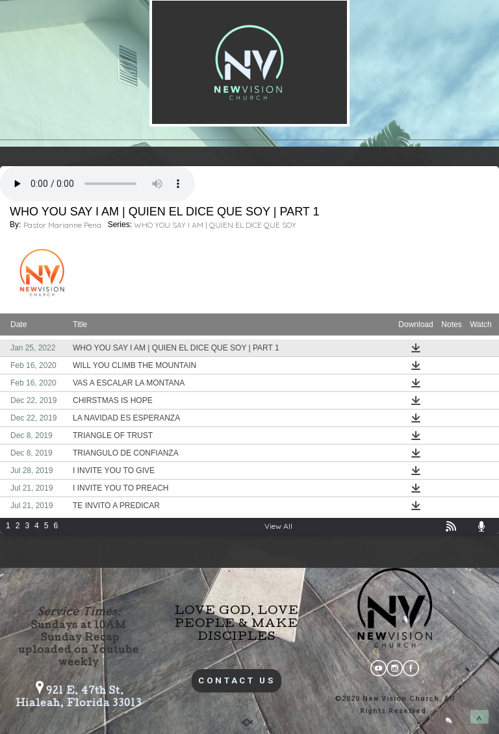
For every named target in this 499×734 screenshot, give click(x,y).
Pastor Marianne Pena (62, 225)
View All (278, 526)
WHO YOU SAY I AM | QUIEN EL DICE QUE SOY (215, 225)
